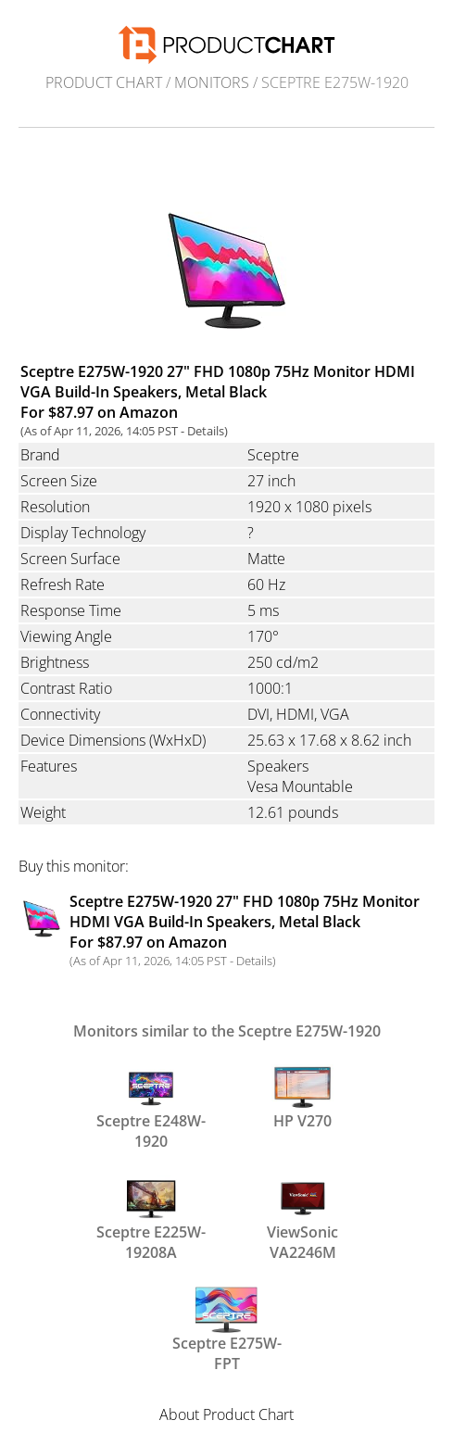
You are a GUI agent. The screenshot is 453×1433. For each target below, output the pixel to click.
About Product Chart (226, 1414)
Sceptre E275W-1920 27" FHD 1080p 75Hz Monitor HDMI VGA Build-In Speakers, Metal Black (244, 921)
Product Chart (103, 82)
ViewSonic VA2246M (302, 1217)
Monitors (211, 82)
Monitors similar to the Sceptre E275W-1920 (227, 1031)
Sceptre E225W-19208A (151, 1217)
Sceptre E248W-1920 (151, 1106)
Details (205, 430)
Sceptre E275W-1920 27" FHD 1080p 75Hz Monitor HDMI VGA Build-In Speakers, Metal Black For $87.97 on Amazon (217, 391)
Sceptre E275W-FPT (227, 1328)
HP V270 (302, 1097)
